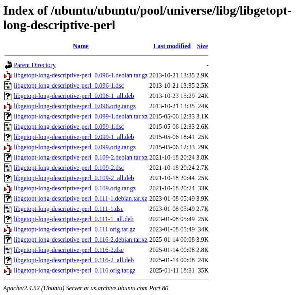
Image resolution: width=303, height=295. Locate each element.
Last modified (172, 46)
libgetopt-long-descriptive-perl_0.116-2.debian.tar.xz (81, 239)
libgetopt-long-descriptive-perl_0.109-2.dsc (69, 167)
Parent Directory (35, 65)
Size (202, 46)
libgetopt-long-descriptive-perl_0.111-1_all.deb (74, 219)
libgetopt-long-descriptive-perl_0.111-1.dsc (68, 208)
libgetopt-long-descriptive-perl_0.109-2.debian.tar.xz (81, 157)
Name (81, 46)
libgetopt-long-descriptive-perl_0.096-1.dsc (69, 85)
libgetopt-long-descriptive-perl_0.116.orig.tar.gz (75, 270)
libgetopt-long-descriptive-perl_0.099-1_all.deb (74, 136)
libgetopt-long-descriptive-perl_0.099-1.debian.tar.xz (81, 116)
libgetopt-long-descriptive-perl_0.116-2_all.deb (74, 260)
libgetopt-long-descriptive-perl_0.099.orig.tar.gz (75, 147)
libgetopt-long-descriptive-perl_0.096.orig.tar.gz (75, 106)
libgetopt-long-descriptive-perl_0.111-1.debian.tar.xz (80, 198)
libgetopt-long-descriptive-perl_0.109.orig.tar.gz (75, 188)
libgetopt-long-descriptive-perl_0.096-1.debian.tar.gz (81, 75)
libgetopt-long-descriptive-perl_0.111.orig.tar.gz (74, 229)
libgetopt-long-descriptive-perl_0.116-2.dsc (68, 249)
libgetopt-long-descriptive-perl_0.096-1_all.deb (74, 95)
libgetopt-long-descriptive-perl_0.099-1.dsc (69, 126)
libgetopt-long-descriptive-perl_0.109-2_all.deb (74, 178)
